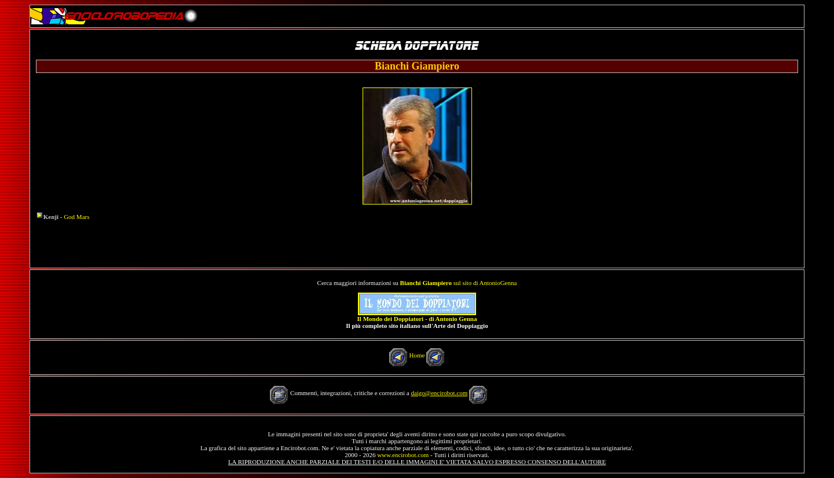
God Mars (76, 216)
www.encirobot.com (403, 454)
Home (417, 355)
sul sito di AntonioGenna (458, 282)
